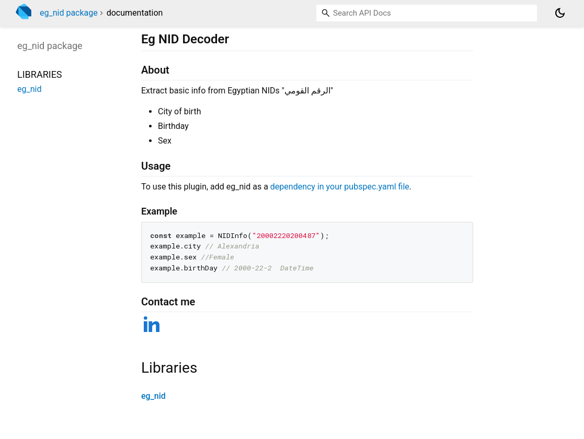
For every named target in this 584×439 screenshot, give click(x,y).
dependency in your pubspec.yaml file (339, 187)
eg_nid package (69, 13)
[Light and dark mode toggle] (560, 13)
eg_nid (153, 396)
